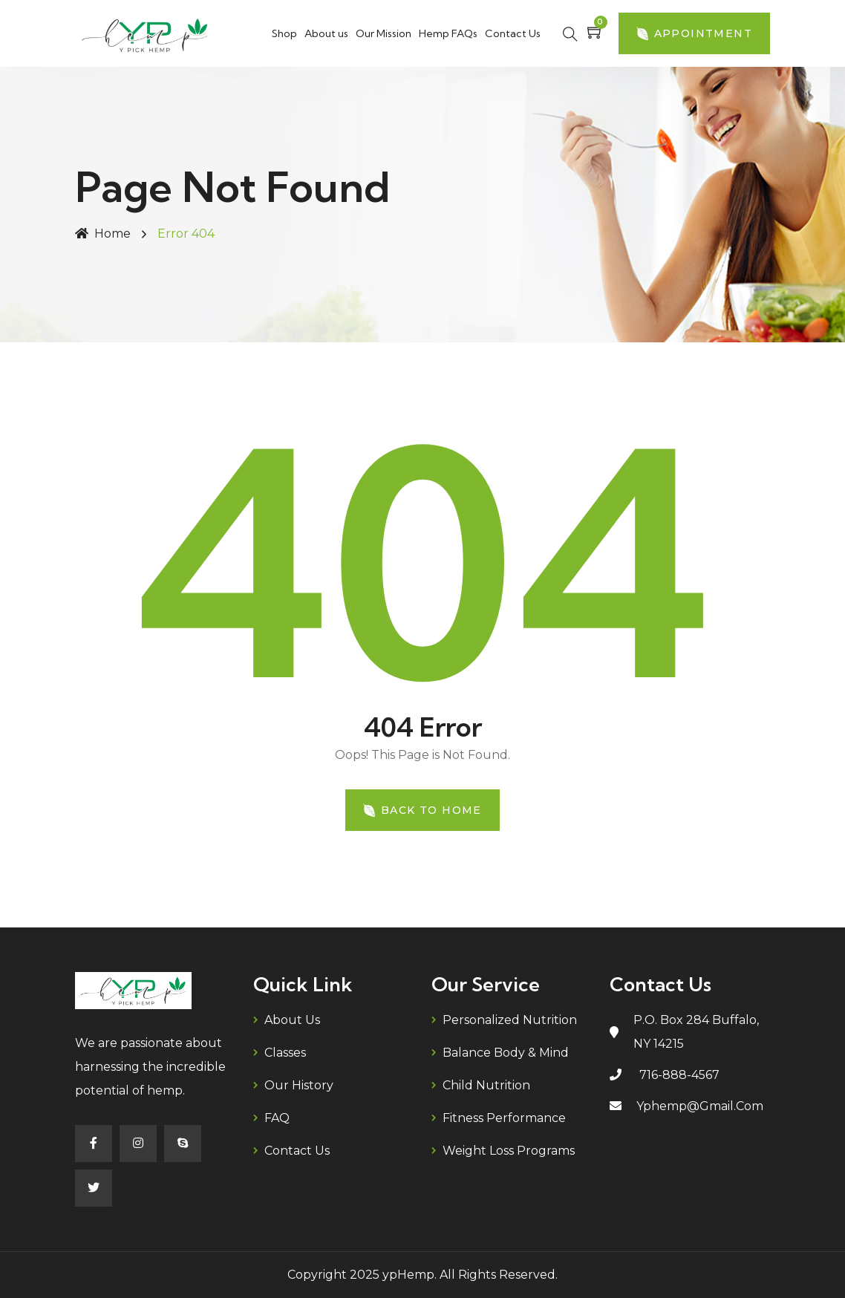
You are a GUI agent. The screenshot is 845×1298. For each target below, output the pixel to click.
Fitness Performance (504, 1118)
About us (326, 33)
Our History (298, 1085)
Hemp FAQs (448, 33)
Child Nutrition (486, 1085)
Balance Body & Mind (506, 1053)
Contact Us (513, 33)
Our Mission (383, 33)
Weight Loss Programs (509, 1151)
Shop (284, 33)
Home (103, 233)
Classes (285, 1053)
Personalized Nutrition (510, 1020)
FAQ (277, 1118)
